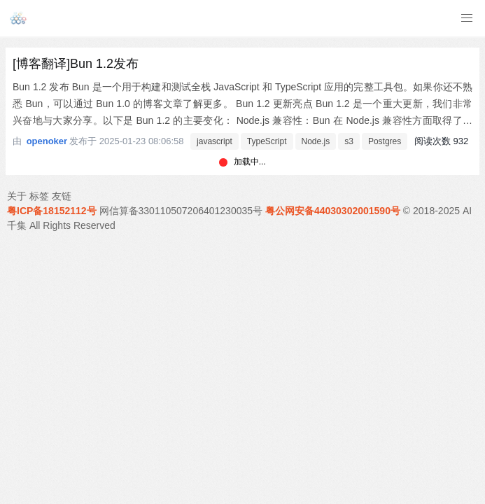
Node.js (316, 141)
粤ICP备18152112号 (52, 210)
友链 (61, 196)
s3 (348, 141)
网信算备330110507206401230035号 (181, 210)
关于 (17, 196)
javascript (214, 141)
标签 (39, 196)
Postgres (384, 141)
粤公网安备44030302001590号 (332, 210)
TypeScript (267, 141)
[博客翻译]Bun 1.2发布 (76, 64)
